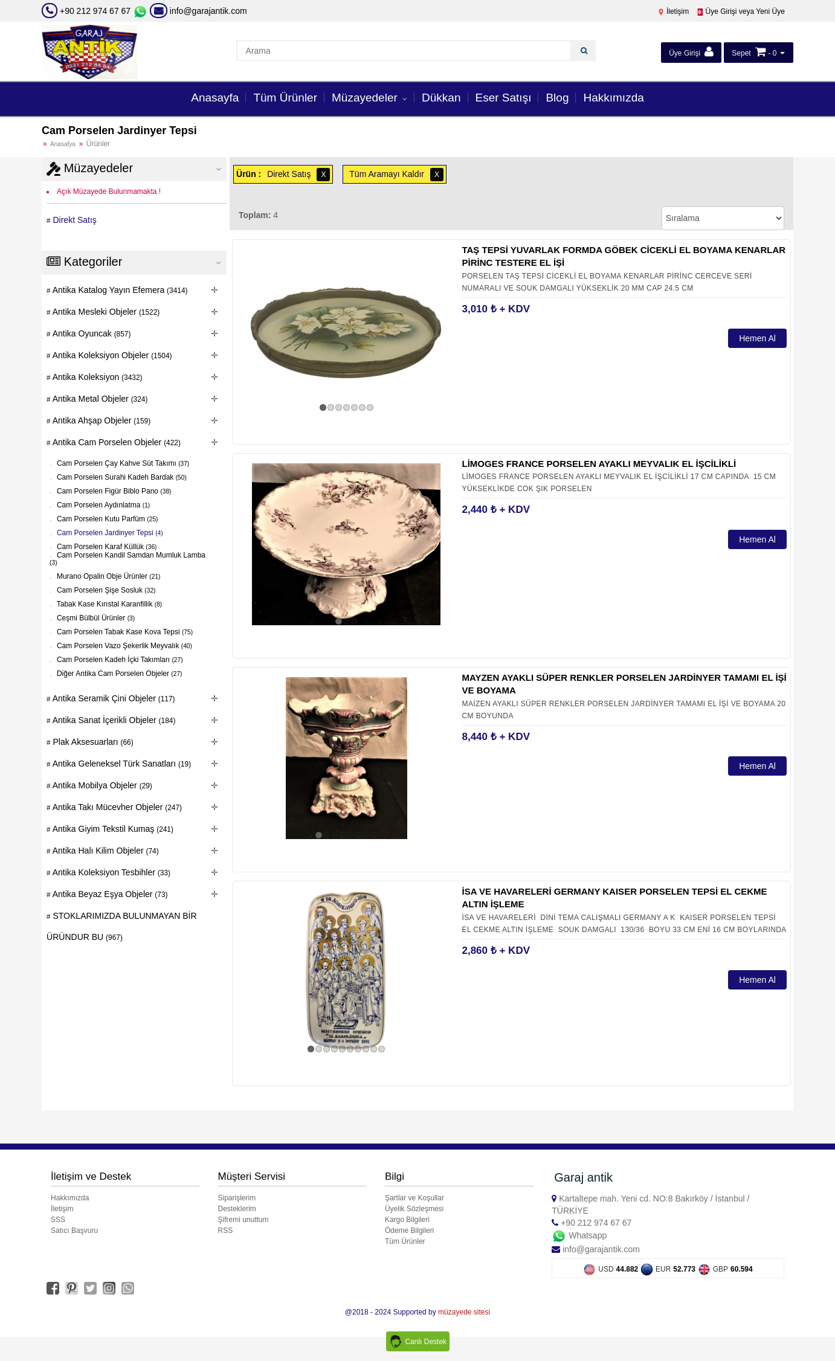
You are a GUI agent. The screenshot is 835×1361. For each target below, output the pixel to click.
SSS (58, 1219)
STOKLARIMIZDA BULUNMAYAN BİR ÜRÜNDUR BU (121, 926)
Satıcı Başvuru (74, 1230)
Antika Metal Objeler (99, 399)
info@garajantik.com (198, 11)
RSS (225, 1230)
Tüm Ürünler (285, 97)
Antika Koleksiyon (97, 377)
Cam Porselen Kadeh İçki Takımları (119, 659)
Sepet (741, 53)
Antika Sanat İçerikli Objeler (113, 720)
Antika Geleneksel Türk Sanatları (121, 763)
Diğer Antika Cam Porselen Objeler (118, 673)
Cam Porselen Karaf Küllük (106, 546)
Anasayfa (215, 97)
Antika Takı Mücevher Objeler (116, 807)
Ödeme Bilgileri (409, 1230)
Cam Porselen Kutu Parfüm (106, 519)
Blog (557, 97)
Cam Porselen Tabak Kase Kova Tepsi (124, 632)
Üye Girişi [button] (691, 51)
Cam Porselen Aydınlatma (102, 505)
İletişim (673, 11)
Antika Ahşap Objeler (101, 420)
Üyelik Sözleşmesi (414, 1209)
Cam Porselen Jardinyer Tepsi (109, 533)
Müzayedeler (366, 97)
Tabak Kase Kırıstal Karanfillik (109, 604)
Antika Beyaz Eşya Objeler (109, 894)
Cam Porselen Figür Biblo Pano (113, 491)
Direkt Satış (74, 220)
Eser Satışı (504, 97)
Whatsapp (579, 1235)
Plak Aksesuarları (92, 742)
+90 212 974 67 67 (95, 11)
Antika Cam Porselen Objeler (116, 442)
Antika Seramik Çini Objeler (113, 698)
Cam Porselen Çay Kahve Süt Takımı (122, 463)
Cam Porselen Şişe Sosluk (105, 590)
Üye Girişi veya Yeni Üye (740, 11)
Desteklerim (237, 1209)
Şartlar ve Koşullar (414, 1198)
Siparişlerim (237, 1198)
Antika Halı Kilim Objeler (105, 850)
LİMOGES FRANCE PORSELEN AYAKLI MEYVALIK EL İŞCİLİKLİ (599, 463)
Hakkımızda (613, 97)
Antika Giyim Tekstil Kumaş (112, 829)
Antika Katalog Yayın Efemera (119, 290)
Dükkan (441, 97)
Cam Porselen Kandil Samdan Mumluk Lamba (127, 558)
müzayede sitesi (464, 1312)
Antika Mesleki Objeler (105, 312)
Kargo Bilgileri (407, 1219)
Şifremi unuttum (243, 1219)
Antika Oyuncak (91, 333)
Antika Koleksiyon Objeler (111, 355)
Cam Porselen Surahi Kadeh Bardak (121, 477)
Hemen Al (757, 338)
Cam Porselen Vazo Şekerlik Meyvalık (123, 646)
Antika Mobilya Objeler (101, 785)
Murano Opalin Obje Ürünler (108, 576)
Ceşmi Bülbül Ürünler (95, 618)
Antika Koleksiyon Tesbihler (110, 872)
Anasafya (63, 144)
